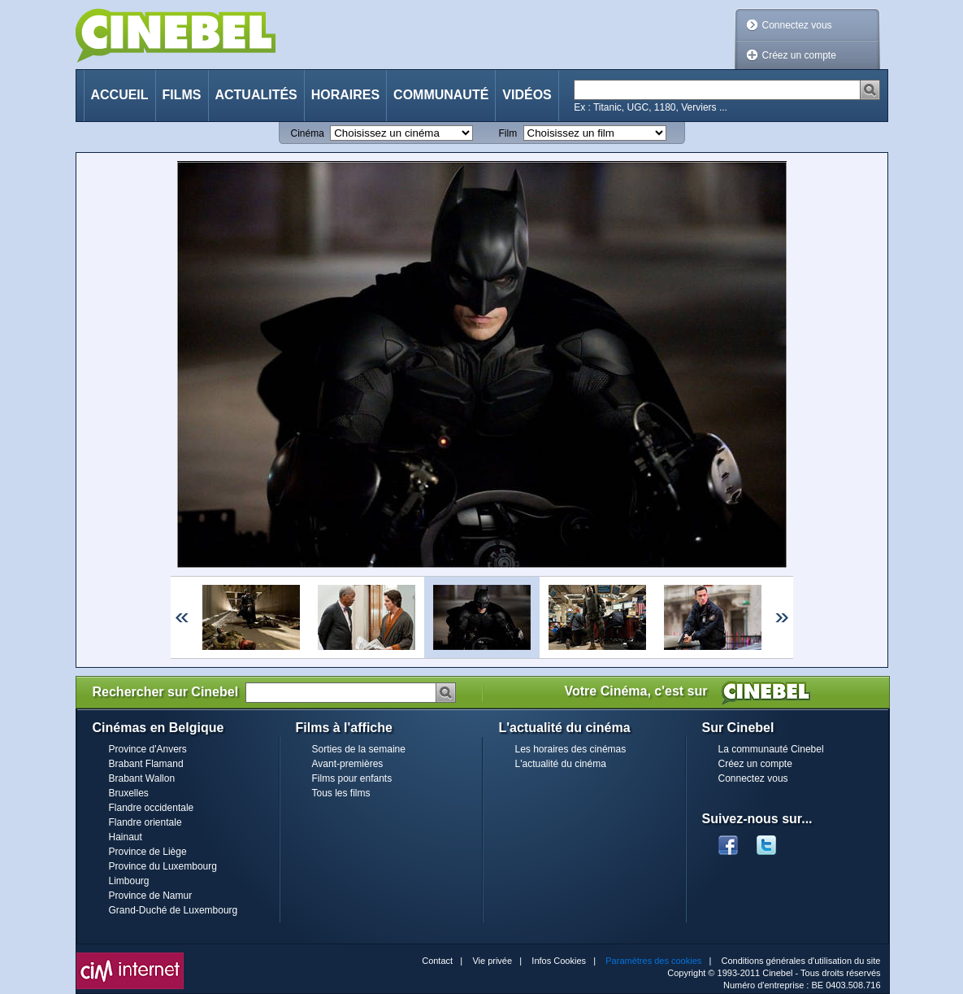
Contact (437, 961)
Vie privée (492, 961)
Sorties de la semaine (359, 749)
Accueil (120, 95)
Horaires (345, 95)
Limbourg (129, 881)
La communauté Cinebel (771, 749)
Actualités (256, 95)
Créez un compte (799, 55)
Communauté (440, 95)
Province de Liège (148, 851)
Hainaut (125, 837)
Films (182, 95)
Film (508, 133)
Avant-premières (348, 763)
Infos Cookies (558, 961)
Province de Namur (151, 895)
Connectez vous (797, 25)
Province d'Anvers (148, 749)
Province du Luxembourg (163, 866)
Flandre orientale (145, 822)
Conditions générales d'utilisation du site (801, 961)
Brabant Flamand (146, 763)
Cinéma (307, 133)
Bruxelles (129, 793)
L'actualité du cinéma (560, 763)
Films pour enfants (352, 778)
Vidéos (526, 95)
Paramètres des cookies (653, 961)
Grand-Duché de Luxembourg (173, 910)
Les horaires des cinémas (571, 749)
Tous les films (341, 793)
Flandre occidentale (151, 807)
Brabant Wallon (142, 778)
